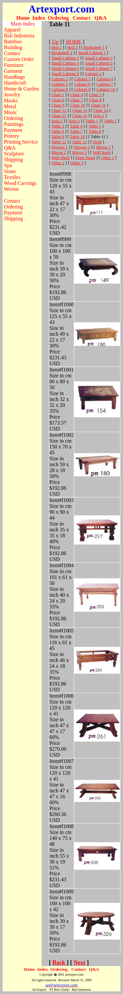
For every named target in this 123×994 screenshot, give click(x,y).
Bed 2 (73, 47)
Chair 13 (79, 110)
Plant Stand (85, 157)
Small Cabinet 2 (65, 57)
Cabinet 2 (59, 78)
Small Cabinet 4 (65, 63)
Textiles (12, 177)
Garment (13, 71)
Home (23, 18)
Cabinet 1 (93, 73)
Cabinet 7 (104, 84)
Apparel (12, 29)
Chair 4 (76, 94)
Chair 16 (79, 115)
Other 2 (57, 162)
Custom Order (19, 59)
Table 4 (76, 126)
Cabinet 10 (105, 89)
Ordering (58, 18)
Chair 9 (57, 105)
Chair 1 (57, 94)
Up (55, 42)
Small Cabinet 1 (92, 52)
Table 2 (110, 120)
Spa (8, 165)
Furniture (14, 65)
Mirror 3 (79, 152)
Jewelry (12, 94)
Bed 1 (56, 47)
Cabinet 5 (59, 84)
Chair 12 (58, 110)
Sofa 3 (74, 120)
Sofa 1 (98, 115)
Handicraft (15, 83)
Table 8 (95, 131)
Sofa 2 (57, 120)
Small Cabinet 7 (99, 68)
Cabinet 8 (59, 89)
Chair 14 (100, 110)
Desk (97, 141)
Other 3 (77, 162)
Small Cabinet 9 (65, 73)
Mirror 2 (58, 152)
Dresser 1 (59, 147)
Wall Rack (101, 152)
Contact (82, 18)
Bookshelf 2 (61, 52)
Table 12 (58, 141)
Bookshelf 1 (94, 47)
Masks (11, 100)
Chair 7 (76, 99)
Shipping (13, 159)
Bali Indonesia (19, 35)
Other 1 (107, 157)
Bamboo (13, 41)
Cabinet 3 (82, 78)
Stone (10, 171)
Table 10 (77, 136)
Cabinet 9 (82, 89)
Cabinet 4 (104, 78)
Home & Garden (21, 88)
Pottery (11, 136)
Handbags (14, 77)
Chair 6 (57, 99)
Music (10, 112)
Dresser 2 (82, 147)
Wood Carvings (20, 183)
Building (13, 47)
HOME (73, 42)
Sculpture (14, 153)
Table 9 (57, 136)
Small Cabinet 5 (99, 63)
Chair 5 (95, 94)
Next (79, 962)
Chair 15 (58, 115)
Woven (11, 189)
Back (58, 962)
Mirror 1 (103, 147)
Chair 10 (77, 105)
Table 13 (79, 141)
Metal (10, 106)
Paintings (14, 124)
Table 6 (57, 131)
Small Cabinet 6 (65, 68)
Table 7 (76, 131)
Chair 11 (98, 105)
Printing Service (21, 142)
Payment (13, 130)
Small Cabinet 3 (99, 57)
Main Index (22, 24)
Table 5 (95, 126)
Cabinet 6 (82, 84)
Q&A (100, 18)
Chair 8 (95, 99)
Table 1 (92, 120)
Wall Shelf (60, 157)
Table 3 (57, 126)
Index (38, 18)
